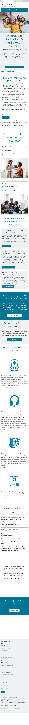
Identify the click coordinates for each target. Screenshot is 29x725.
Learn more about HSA (8, 267)
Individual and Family (9, 71)
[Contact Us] (3, 646)
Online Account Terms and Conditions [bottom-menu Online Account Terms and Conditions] (8, 700)
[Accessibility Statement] (5, 675)
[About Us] (3, 645)
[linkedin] (4, 692)
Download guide (14, 315)
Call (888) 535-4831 (11, 66)
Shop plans (20, 66)
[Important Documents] (5, 658)
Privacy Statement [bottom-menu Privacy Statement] (4, 705)
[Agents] (2, 681)
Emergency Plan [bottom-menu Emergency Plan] (4, 697)
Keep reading (6, 246)
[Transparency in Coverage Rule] (7, 665)
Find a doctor (14, 339)
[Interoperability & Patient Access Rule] (8, 663)
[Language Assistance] (6, 688)
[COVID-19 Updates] (4, 651)
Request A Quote (14, 10)
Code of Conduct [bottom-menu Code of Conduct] (13, 705)
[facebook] (2, 692)
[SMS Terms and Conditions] (6, 650)
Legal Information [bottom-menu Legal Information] (12, 697)
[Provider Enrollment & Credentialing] (8, 682)
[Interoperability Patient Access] (7, 674)
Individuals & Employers (7, 1)
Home (2, 71)
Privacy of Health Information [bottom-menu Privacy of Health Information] (7, 702)
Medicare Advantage (18, 1)
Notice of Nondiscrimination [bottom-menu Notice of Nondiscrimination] (19, 702)
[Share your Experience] (5, 648)
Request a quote (14, 610)
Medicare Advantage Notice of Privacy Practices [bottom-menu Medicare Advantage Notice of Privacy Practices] (10, 699)
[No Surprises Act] (4, 662)
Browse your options (8, 286)
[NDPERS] (2, 660)
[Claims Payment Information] (6, 657)
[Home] (2, 643)
